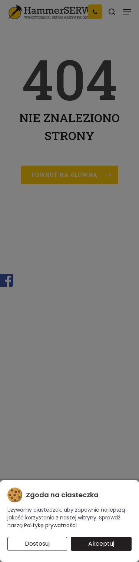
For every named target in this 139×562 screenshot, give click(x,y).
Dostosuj (37, 543)
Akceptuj (101, 543)
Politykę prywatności (50, 525)
